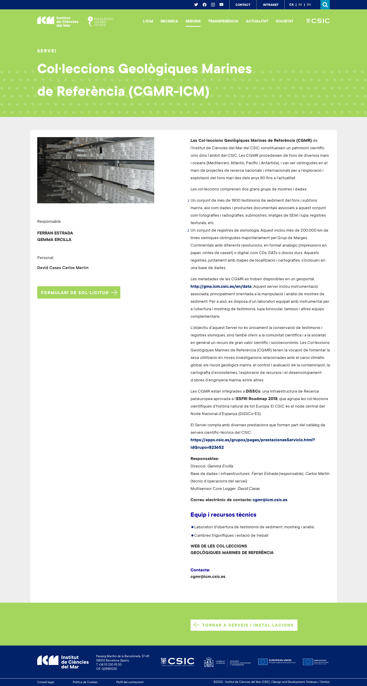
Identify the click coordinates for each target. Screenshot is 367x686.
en (309, 5)
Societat (284, 21)
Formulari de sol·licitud (79, 293)
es (300, 5)
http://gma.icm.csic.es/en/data (221, 287)
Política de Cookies (85, 682)
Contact (242, 5)
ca (291, 5)
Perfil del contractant (129, 682)
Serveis (193, 21)
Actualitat (257, 21)
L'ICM (148, 21)
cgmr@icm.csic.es (270, 500)
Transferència (223, 21)
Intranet (271, 5)
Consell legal (45, 682)
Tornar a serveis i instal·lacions (244, 625)
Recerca (169, 21)
